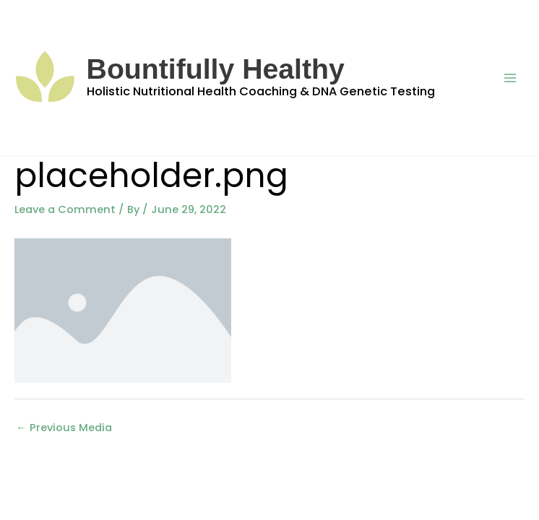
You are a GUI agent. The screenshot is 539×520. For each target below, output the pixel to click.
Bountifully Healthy (216, 68)
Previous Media (64, 427)
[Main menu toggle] (510, 77)
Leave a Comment (65, 209)
